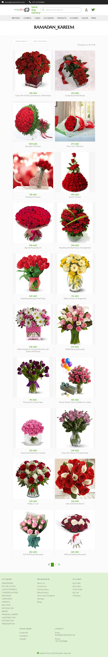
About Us (41, 583)
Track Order (77, 589)
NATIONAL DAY (8, 608)
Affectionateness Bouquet (75, 554)
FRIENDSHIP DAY (8, 624)
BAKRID (5, 611)
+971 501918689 (38, 2)
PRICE (93, 18)
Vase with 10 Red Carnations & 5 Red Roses (33, 95)
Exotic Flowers (75, 197)
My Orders (77, 586)
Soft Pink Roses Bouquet (33, 554)
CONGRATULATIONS (10, 592)
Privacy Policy (42, 589)
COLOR (85, 18)
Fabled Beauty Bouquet (75, 349)
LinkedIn (23, 639)
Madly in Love (33, 504)
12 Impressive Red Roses (75, 95)
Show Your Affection (75, 146)
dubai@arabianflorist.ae (15, 2)
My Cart (76, 592)
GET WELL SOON (8, 586)
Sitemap (40, 599)
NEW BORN (6, 596)
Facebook (24, 633)
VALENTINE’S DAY (9, 617)
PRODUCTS (61, 18)
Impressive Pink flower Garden (33, 453)
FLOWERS (74, 18)
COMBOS (27, 18)
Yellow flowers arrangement (75, 298)
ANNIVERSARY (7, 583)
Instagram (24, 636)
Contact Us (41, 586)
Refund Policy (42, 592)
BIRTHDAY (16, 18)
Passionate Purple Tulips (33, 402)
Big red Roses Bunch (33, 248)
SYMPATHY (6, 602)
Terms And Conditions (46, 596)
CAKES (37, 18)
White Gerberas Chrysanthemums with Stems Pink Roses (33, 350)
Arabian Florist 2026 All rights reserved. (55, 653)
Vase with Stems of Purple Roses (75, 453)
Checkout (76, 596)
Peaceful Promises (33, 197)
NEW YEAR (6, 605)
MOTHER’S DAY (8, 621)
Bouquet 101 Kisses (33, 146)
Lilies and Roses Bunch (75, 504)
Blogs (39, 602)
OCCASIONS (49, 18)
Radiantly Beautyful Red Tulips (33, 298)
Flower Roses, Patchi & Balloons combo (75, 402)
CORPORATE (7, 599)
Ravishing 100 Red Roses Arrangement (75, 248)
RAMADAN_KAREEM (10, 614)
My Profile (76, 583)
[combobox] (60, 10)
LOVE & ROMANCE (9, 589)
